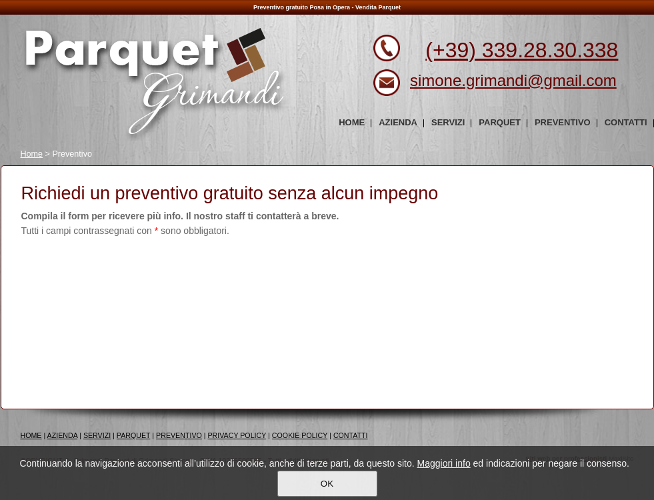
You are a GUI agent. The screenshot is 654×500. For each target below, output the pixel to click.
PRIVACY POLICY (237, 435)
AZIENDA (62, 435)
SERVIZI (97, 435)
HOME (31, 435)
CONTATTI (350, 435)
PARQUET (134, 435)
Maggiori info (444, 463)
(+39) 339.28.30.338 (521, 50)
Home (32, 154)
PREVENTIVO (179, 435)
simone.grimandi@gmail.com (513, 80)
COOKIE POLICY (299, 435)
